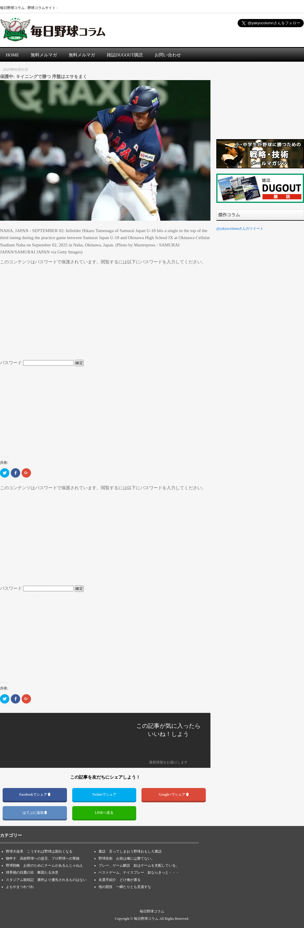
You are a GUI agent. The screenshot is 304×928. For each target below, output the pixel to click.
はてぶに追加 (35, 813)
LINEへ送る (104, 813)
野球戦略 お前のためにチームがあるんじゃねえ (44, 865)
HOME (12, 54)
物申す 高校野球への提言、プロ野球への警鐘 (43, 858)
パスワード (37, 362)
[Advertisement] (105, 312)
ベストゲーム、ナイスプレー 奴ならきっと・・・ (139, 872)
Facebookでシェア (34, 794)
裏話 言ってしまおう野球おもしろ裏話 (130, 851)
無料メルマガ (44, 54)
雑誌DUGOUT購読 (125, 54)
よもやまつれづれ (20, 887)
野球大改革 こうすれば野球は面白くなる (39, 851)
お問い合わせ (168, 54)
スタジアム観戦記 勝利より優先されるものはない (46, 880)
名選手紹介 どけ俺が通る (120, 880)
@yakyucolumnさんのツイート (239, 229)
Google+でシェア (174, 794)
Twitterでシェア (104, 794)
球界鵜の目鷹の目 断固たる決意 (34, 872)
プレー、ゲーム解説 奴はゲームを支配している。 (139, 865)
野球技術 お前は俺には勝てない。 (127, 858)
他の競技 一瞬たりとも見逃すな (125, 887)
